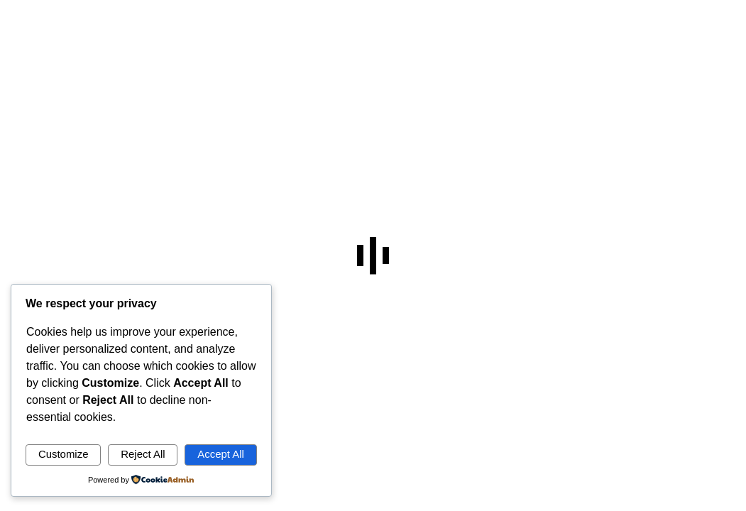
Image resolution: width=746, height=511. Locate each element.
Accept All (220, 454)
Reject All (143, 454)
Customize (63, 454)
